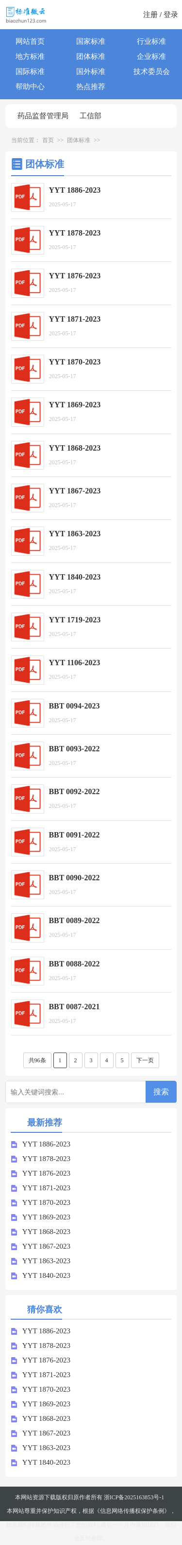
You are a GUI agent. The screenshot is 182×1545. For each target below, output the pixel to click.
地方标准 (30, 56)
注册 (150, 14)
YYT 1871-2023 (40, 1188)
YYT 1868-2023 (40, 1232)
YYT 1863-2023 (40, 1261)
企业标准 (151, 56)
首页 (48, 140)
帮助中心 (30, 87)
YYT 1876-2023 (40, 1173)
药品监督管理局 (42, 116)
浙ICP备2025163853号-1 (134, 1497)
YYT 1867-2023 (40, 1246)
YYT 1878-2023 (40, 1159)
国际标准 (30, 71)
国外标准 (90, 71)
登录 (171, 14)
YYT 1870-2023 (40, 1202)
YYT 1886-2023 (40, 1144)
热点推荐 (90, 87)
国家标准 (90, 41)
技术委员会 (151, 71)
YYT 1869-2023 (40, 1217)
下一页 (145, 1060)
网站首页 (30, 41)
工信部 (90, 116)
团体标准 (90, 56)
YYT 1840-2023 (40, 1275)
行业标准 (151, 41)
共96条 (37, 1060)
